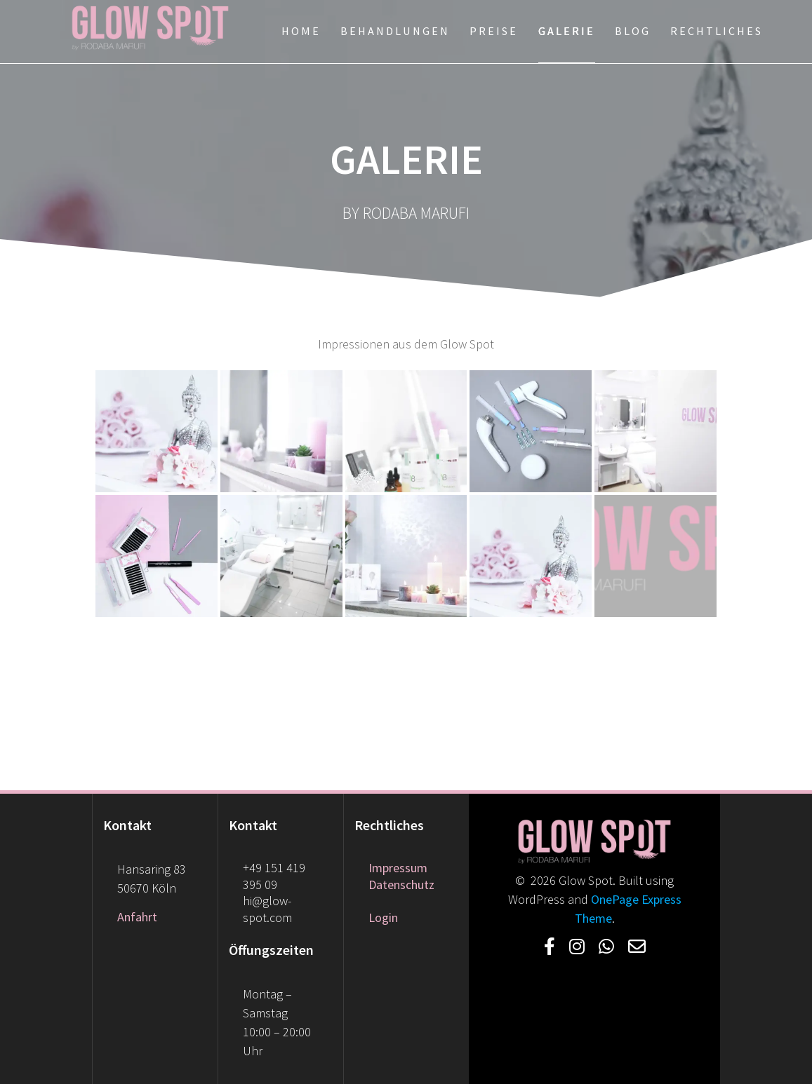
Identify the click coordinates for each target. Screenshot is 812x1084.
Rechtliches (716, 31)
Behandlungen (395, 31)
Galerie (566, 31)
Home (301, 31)
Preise (494, 31)
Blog (633, 31)
